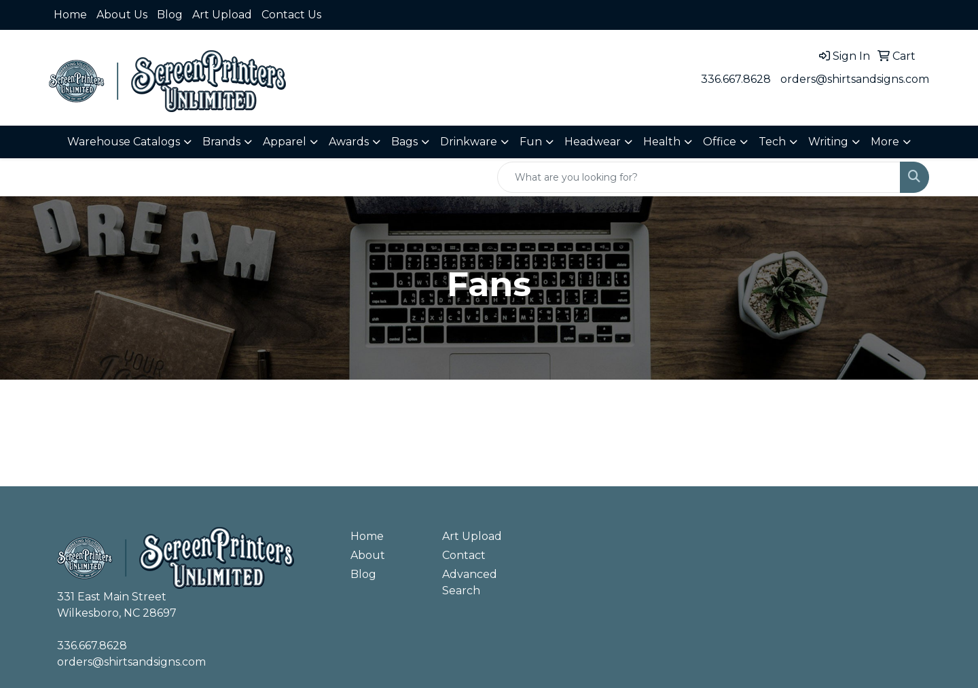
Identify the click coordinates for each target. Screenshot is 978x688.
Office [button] (719, 141)
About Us (121, 14)
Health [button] (662, 141)
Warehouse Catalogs (123, 141)
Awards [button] (349, 141)
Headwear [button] (592, 141)
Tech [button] (772, 141)
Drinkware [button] (468, 141)
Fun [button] (531, 141)
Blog (170, 14)
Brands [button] (221, 141)
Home (70, 14)
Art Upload (222, 14)
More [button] (885, 141)
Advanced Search (469, 582)
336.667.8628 (736, 79)
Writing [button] (828, 141)
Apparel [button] (284, 141)
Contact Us (291, 14)
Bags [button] (404, 141)
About (367, 555)
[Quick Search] (699, 177)
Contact (464, 555)
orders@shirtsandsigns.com (854, 79)
